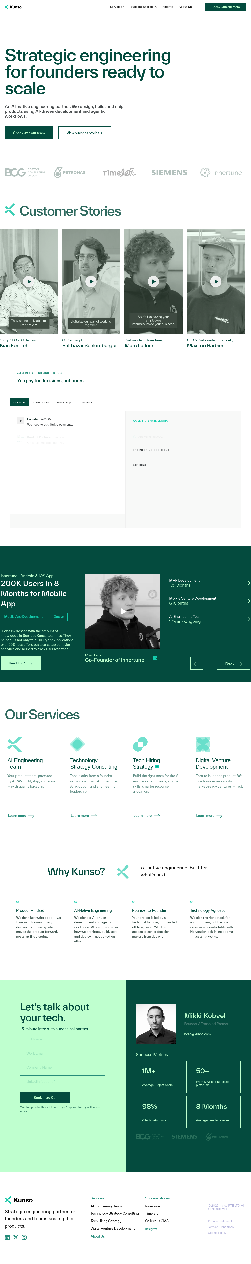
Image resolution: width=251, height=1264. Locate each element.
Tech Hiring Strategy (106, 1221)
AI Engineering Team (106, 1206)
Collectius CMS (157, 1221)
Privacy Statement (220, 1221)
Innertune (152, 1206)
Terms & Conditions (221, 1227)
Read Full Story (21, 663)
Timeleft (151, 1213)
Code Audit (86, 402)
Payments (19, 402)
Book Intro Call (45, 1097)
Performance (41, 402)
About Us (185, 6)
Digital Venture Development (113, 1228)
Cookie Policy (217, 1232)
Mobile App (64, 402)
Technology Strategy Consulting (115, 1213)
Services (117, 6)
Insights (167, 6)
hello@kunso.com (197, 1034)
